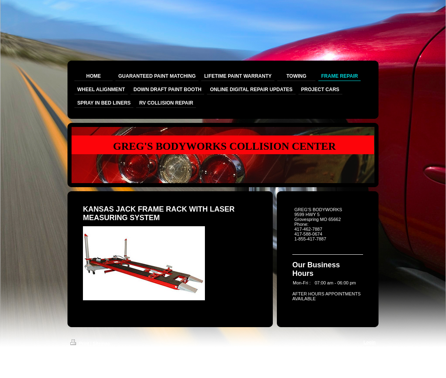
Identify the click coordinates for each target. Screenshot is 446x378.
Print (80, 343)
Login (369, 342)
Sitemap (101, 343)
